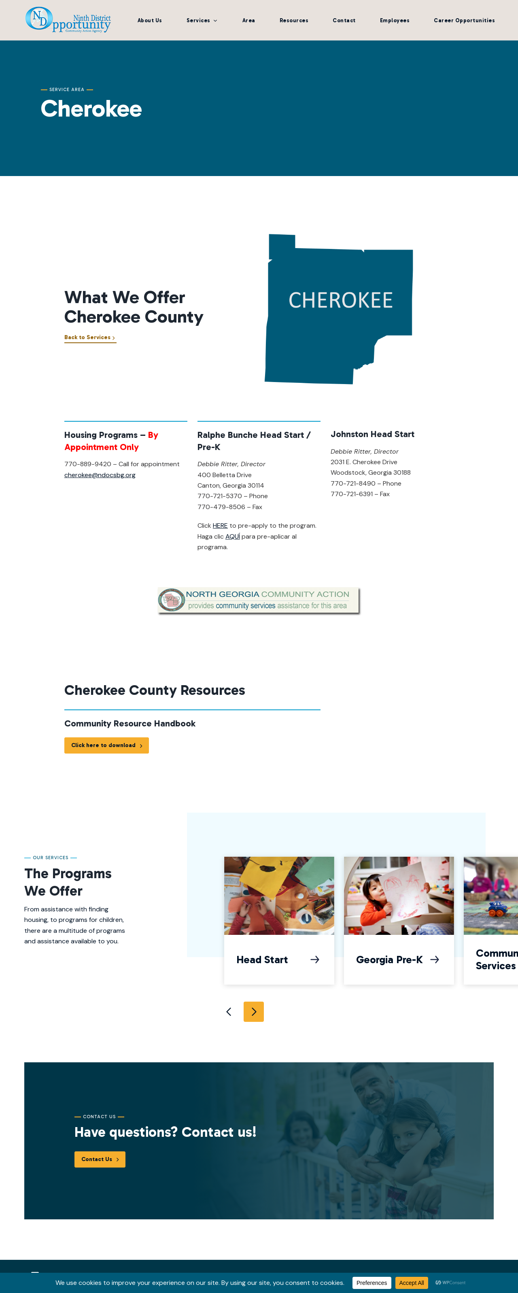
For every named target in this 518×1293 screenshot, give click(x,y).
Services (198, 20)
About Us (150, 20)
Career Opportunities (464, 20)
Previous (229, 1012)
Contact (344, 20)
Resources (294, 20)
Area (248, 20)
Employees (395, 20)
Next (254, 1012)
